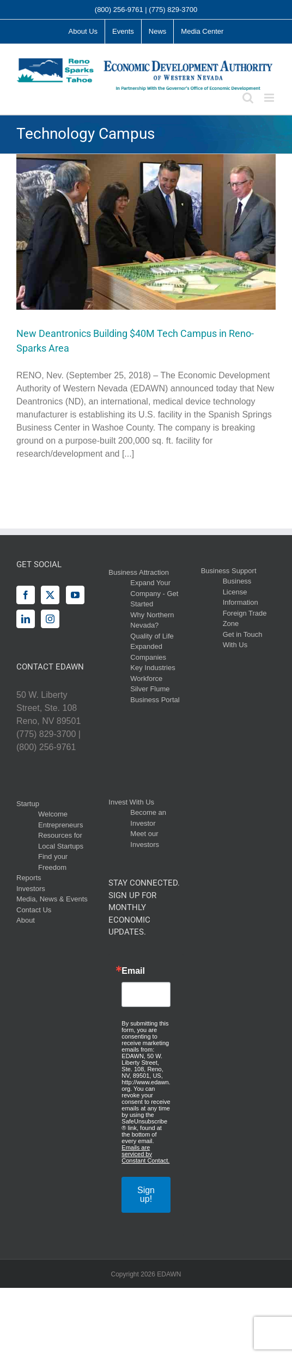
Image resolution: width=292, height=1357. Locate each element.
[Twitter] (50, 595)
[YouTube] (75, 595)
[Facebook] (25, 595)
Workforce (146, 678)
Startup (27, 804)
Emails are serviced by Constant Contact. (145, 1154)
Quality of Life (152, 636)
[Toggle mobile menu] (270, 97)
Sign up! (146, 1195)
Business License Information (240, 591)
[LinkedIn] (25, 619)
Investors (30, 889)
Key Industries (152, 668)
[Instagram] (50, 619)
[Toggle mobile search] (247, 97)
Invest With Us (131, 802)
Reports (28, 878)
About (25, 920)
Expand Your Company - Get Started (154, 593)
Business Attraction (138, 572)
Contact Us (33, 910)
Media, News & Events (52, 899)
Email (133, 971)
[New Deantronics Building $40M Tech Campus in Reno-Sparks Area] (146, 232)
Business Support (229, 571)
